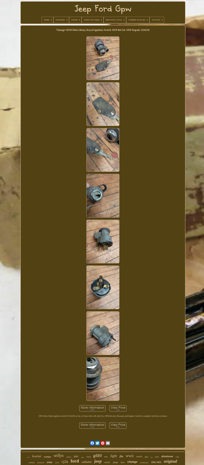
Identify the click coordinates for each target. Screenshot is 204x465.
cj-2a (28, 457)
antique (68, 457)
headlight (47, 457)
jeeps (115, 462)
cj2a (65, 461)
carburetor (144, 462)
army (49, 462)
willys (59, 455)
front (146, 457)
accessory (40, 463)
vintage (132, 462)
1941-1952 (156, 462)
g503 (97, 455)
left (151, 457)
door (123, 462)
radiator (87, 462)
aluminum (167, 456)
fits (121, 456)
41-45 (157, 457)
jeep (98, 461)
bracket (36, 456)
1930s (57, 463)
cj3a (177, 457)
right (82, 457)
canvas (31, 462)
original (170, 461)
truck (88, 457)
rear (106, 456)
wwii (130, 456)
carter (107, 462)
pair (76, 456)
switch (139, 456)
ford (75, 461)
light (113, 456)
